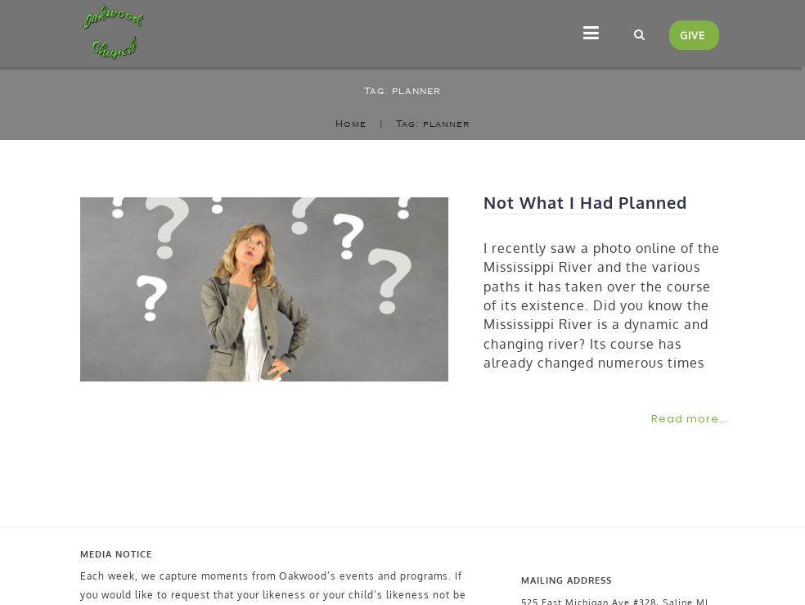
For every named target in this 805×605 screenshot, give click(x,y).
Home (351, 124)
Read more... (690, 419)
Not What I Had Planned (585, 202)
